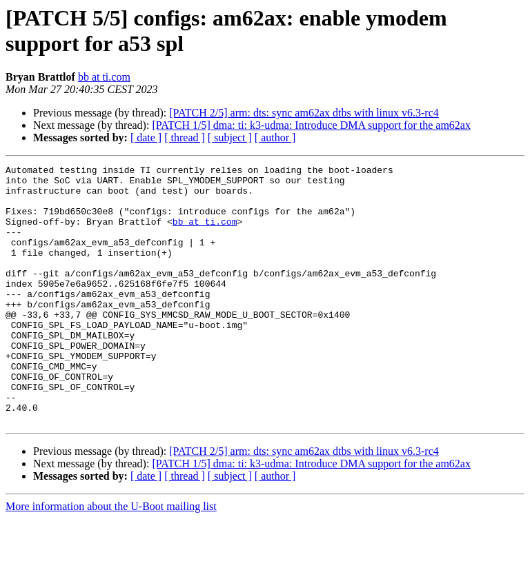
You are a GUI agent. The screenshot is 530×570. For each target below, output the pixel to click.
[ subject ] (230, 137)
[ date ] (145, 137)
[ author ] (275, 137)
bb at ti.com (104, 77)
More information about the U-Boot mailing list (111, 558)
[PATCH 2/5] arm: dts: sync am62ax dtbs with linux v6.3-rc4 (304, 113)
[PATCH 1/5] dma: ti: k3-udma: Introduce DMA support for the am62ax (311, 125)
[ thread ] (184, 137)
